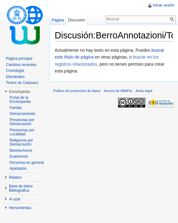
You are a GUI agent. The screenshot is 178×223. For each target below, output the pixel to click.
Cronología (15, 70)
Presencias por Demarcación (22, 122)
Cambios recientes (21, 65)
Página (58, 20)
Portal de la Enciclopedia (20, 99)
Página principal (19, 58)
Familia (16, 108)
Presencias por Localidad (22, 132)
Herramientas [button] (20, 208)
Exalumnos (19, 156)
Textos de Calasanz (22, 83)
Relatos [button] (15, 177)
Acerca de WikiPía (118, 91)
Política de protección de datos (76, 91)
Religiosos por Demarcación (21, 142)
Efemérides (15, 77)
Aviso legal (144, 91)
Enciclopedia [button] (19, 92)
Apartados (18, 168)
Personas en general (27, 162)
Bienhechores (21, 150)
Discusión (76, 20)
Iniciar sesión (163, 5)
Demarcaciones (22, 114)
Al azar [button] (14, 199)
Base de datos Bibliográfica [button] (21, 188)
